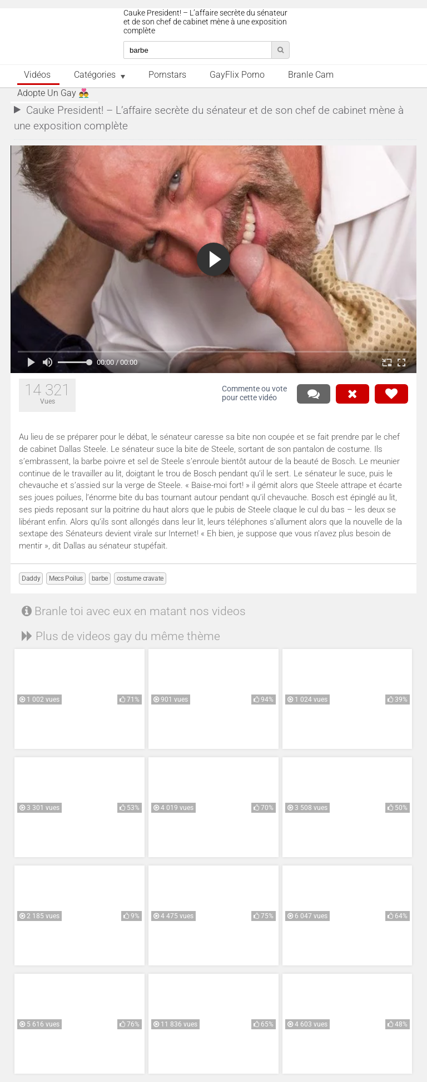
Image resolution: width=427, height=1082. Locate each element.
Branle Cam (311, 75)
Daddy (31, 578)
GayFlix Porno (237, 75)
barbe (100, 578)
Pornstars (167, 75)
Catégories (95, 75)
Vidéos (37, 75)
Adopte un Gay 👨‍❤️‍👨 (53, 93)
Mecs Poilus (66, 578)
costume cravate (140, 578)
